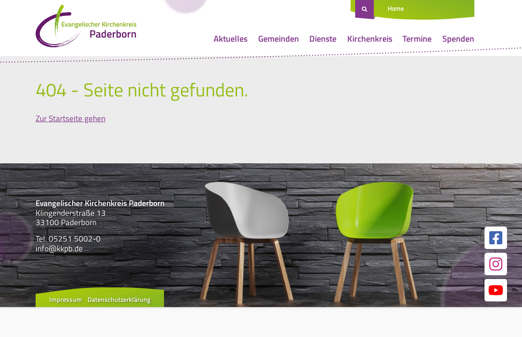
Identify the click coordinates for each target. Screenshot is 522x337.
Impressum (65, 299)
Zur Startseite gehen (70, 118)
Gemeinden (278, 38)
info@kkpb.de (59, 248)
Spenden (458, 38)
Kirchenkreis (369, 38)
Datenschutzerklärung (119, 299)
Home (396, 8)
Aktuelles (230, 38)
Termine (417, 38)
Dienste (322, 38)
